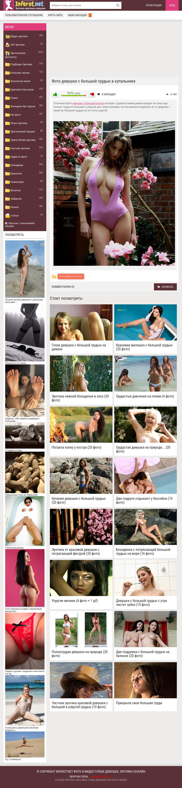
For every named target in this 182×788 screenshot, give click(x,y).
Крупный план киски (19, 89)
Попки (11, 98)
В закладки (106, 94)
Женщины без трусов (20, 106)
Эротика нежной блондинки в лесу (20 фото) (80, 398)
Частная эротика (17, 148)
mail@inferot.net (100, 776)
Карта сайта (55, 15)
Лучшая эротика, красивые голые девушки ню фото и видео (91, 780)
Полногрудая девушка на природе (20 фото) (80, 654)
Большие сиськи (17, 73)
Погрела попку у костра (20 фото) (76, 447)
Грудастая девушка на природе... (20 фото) (143, 449)
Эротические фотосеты (15, 54)
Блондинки (14, 165)
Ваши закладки (80, 15)
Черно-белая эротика (20, 140)
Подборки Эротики (18, 64)
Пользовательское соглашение (24, 15)
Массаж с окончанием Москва (19, 225)
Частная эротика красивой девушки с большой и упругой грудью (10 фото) (80, 705)
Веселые (13, 190)
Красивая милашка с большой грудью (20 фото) (144, 347)
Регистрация (154, 5)
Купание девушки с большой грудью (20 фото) (79, 500)
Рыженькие (14, 182)
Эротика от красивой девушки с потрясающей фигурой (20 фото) (76, 551)
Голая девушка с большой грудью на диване (79, 347)
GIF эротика (14, 45)
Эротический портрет (20, 131)
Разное (12, 207)
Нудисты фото (16, 157)
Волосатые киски (17, 81)
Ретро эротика (16, 123)
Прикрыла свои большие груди (139, 703)
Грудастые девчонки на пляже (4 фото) (145, 396)
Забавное (13, 199)
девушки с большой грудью (88, 103)
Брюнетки (13, 173)
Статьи (12, 215)
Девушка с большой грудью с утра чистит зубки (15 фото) (141, 603)
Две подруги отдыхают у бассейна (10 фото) (144, 500)
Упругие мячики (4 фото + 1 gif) (75, 601)
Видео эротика (16, 36)
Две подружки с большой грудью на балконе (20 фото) (142, 654)
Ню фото (13, 115)
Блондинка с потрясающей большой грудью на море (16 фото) (143, 551)
